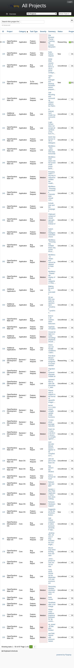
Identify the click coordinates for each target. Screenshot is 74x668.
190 (3, 590)
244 (3, 207)
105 (3, 54)
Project (9, 31)
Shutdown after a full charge (51, 604)
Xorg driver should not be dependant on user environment (51, 576)
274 (3, 434)
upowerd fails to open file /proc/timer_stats (51, 383)
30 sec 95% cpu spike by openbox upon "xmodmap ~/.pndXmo (51, 305)
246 (3, 220)
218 (3, 114)
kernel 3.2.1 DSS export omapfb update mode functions (52, 411)
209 (3, 604)
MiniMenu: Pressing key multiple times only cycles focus (52, 245)
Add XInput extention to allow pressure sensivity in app (51, 524)
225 (3, 637)
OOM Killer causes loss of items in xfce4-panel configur (51, 66)
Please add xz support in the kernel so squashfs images (51, 396)
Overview (12, 14)
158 (3, 484)
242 (3, 178)
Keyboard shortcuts (10, 651)
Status (60, 31)
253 (3, 233)
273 (3, 423)
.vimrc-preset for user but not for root (51, 563)
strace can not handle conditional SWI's (52, 349)
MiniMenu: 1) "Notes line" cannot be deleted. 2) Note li (51, 261)
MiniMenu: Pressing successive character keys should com (51, 193)
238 (3, 140)
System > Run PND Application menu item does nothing (51, 494)
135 (3, 66)
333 (3, 305)
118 (3, 461)
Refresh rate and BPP (51, 484)
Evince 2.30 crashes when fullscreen (51, 320)
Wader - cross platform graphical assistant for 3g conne (51, 615)
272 (3, 411)
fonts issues (50, 598)
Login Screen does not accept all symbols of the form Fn (51, 128)
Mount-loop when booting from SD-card (52, 552)
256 (3, 337)
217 (3, 99)
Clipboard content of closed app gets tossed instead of (51, 219)
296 (3, 383)
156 (3, 477)
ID (3, 31)
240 (3, 163)
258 (3, 246)
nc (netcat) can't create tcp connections (51, 114)
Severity (43, 31)
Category (23, 31)
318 (3, 349)
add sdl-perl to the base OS (51, 461)
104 (3, 449)
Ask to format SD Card (52, 477)
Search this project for (10, 22)
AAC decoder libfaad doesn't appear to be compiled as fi (51, 449)
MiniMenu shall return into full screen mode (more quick (52, 162)
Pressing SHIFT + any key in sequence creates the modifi (52, 177)
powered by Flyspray (63, 655)
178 (3, 552)
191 (3, 524)
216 (3, 83)
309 (3, 396)
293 (3, 372)
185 (3, 576)
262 (3, 261)
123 (3, 512)
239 (3, 150)
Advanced (6, 25)
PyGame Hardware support (51, 504)
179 (3, 563)
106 (3, 328)
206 (3, 361)
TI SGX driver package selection (51, 423)
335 (3, 320)
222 (3, 128)
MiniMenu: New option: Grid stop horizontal (51, 150)
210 (3, 615)
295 (3, 290)
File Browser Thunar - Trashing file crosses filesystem (51, 41)
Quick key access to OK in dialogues (51, 140)
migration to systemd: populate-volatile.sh (51, 372)
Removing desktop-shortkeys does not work (52, 590)
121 (3, 504)
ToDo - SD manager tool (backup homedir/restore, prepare (51, 82)
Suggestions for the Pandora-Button (51, 512)
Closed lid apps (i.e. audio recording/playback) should (51, 337)
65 (3, 539)
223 (3, 627)
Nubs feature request (51, 54)
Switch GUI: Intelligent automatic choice (51, 233)
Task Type (34, 31)
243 (3, 193)
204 (3, 598)
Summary (52, 31)
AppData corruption (51, 328)
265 (3, 277)
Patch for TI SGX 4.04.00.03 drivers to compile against (52, 434)
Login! (70, 2)
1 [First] (31, 647)
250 (3, 42)
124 (3, 469)
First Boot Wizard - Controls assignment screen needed (51, 360)
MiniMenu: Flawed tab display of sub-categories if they (51, 277)
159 (3, 494)
